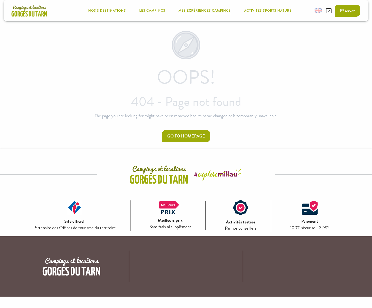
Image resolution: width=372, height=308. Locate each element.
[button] (307, 11)
